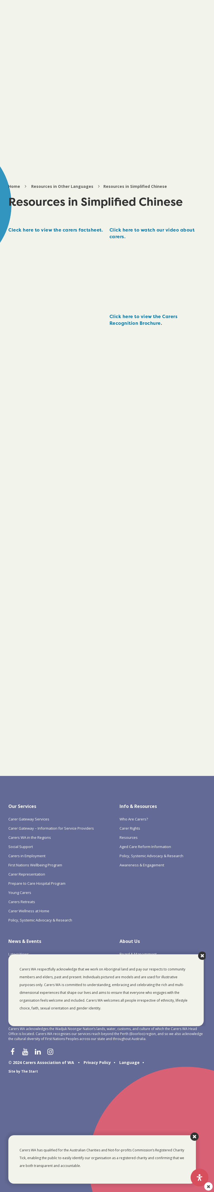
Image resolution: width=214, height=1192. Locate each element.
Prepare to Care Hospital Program (36, 883)
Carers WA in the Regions (29, 837)
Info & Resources (138, 806)
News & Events (24, 941)
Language (129, 1062)
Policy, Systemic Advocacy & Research (40, 920)
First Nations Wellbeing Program (35, 864)
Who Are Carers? (134, 819)
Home (14, 186)
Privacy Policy (97, 1062)
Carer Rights (130, 828)
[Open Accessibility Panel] (199, 1177)
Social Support (20, 846)
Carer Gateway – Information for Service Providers (51, 828)
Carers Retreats (21, 901)
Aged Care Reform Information (145, 846)
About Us (130, 941)
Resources (129, 837)
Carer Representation (26, 874)
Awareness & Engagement (142, 864)
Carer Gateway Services (28, 819)
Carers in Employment (26, 855)
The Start (29, 1071)
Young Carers (19, 892)
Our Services (22, 806)
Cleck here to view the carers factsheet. (55, 230)
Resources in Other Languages (62, 186)
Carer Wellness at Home (28, 910)
